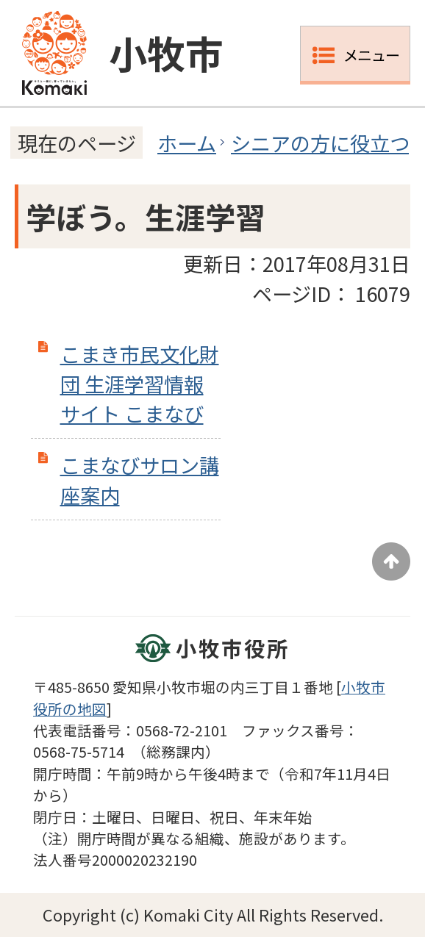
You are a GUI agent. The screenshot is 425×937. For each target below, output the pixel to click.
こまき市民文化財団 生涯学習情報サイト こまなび (139, 383)
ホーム (186, 142)
